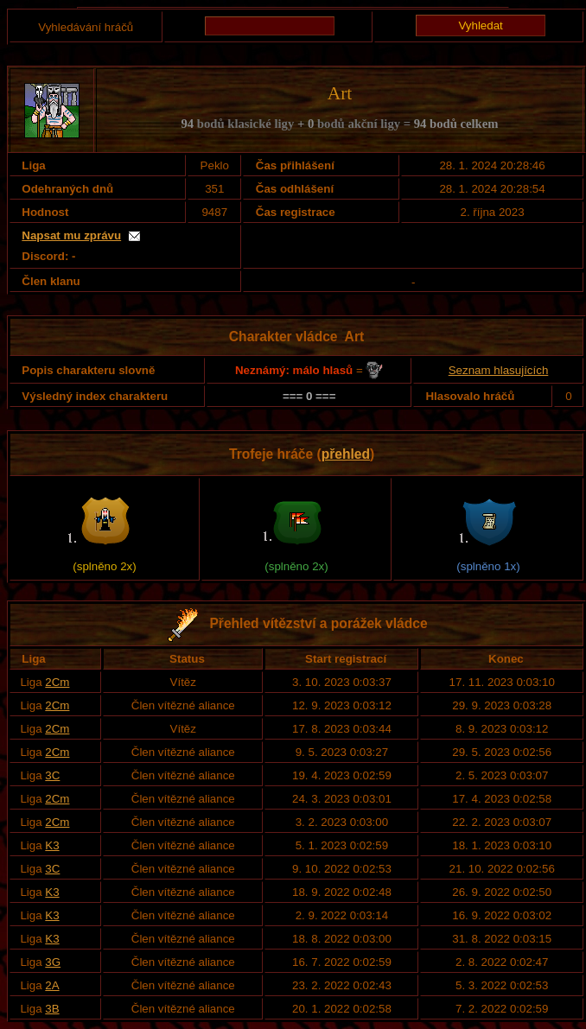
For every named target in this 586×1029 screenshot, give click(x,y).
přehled (346, 454)
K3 (52, 845)
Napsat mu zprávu (71, 235)
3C (52, 775)
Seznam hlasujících (499, 370)
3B (52, 1008)
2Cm (57, 682)
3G (53, 962)
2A (52, 985)
